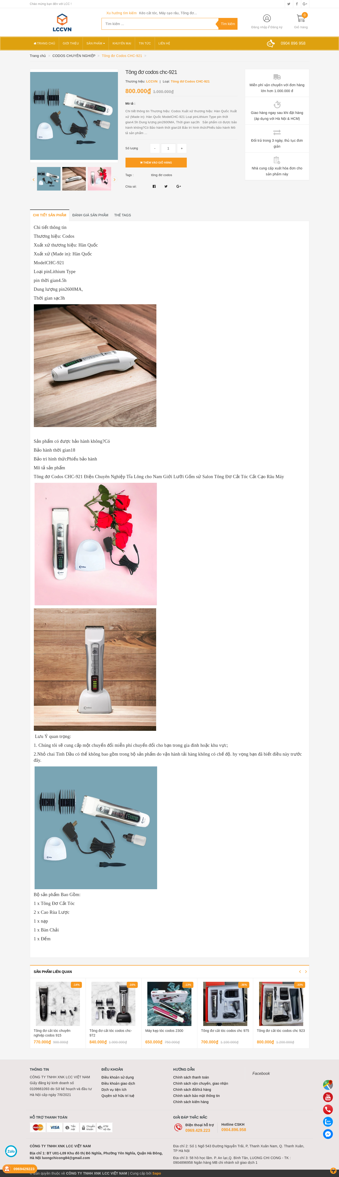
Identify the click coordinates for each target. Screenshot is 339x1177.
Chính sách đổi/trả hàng (192, 1090)
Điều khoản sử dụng (117, 1077)
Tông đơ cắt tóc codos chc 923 (281, 1031)
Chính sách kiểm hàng (191, 1102)
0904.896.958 (233, 1130)
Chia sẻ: (131, 186)
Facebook (261, 1073)
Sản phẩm (96, 43)
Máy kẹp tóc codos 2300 (164, 1031)
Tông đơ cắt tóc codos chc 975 (225, 1031)
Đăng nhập (259, 27)
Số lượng (132, 148)
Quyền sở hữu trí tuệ (118, 1096)
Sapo (156, 1173)
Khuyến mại (122, 43)
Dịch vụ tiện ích (113, 1090)
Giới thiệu (71, 43)
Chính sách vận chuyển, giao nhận (200, 1083)
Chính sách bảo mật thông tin (196, 1096)
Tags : (130, 175)
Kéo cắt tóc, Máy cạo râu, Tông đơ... (168, 13)
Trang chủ (44, 43)
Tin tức (145, 43)
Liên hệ (164, 43)
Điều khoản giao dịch (118, 1083)
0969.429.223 (198, 1130)
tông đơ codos (161, 175)
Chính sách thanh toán (191, 1077)
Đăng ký (276, 27)
